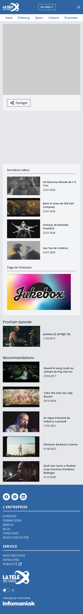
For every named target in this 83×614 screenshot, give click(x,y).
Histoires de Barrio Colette (61, 444)
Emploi (8, 525)
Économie (71, 18)
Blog (6, 529)
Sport (39, 18)
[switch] (6, 590)
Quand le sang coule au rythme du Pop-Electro (58, 369)
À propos (9, 516)
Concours (10, 533)
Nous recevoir (14, 556)
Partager (19, 103)
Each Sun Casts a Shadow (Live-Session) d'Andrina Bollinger (60, 469)
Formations (12, 520)
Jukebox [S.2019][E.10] (56, 334)
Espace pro (11, 560)
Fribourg (23, 18)
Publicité (12, 564)
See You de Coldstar (55, 248)
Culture (54, 18)
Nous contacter (16, 537)
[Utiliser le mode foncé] (13, 590)
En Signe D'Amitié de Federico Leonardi (57, 419)
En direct (47, 7)
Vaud (8, 18)
